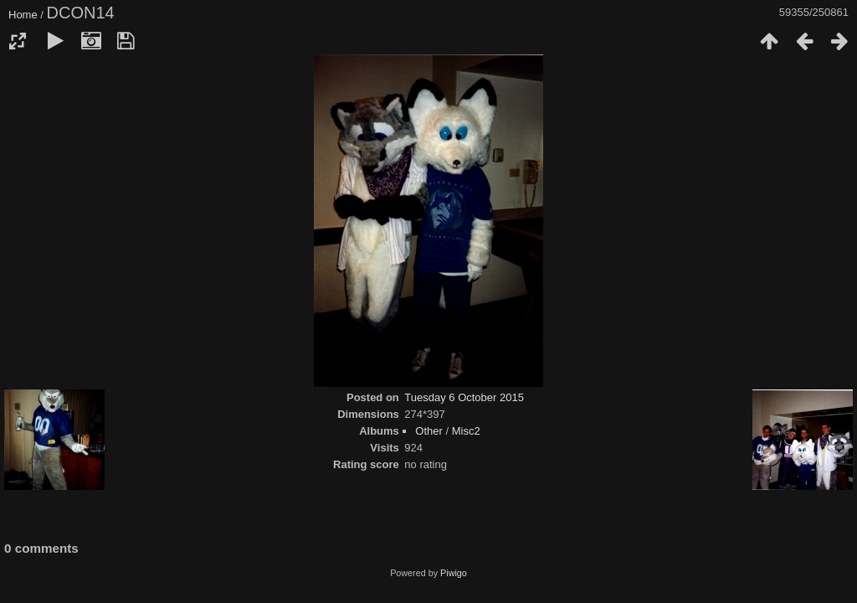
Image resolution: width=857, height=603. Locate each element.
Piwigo (453, 573)
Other (429, 431)
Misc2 (466, 431)
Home (23, 14)
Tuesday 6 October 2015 (464, 397)
